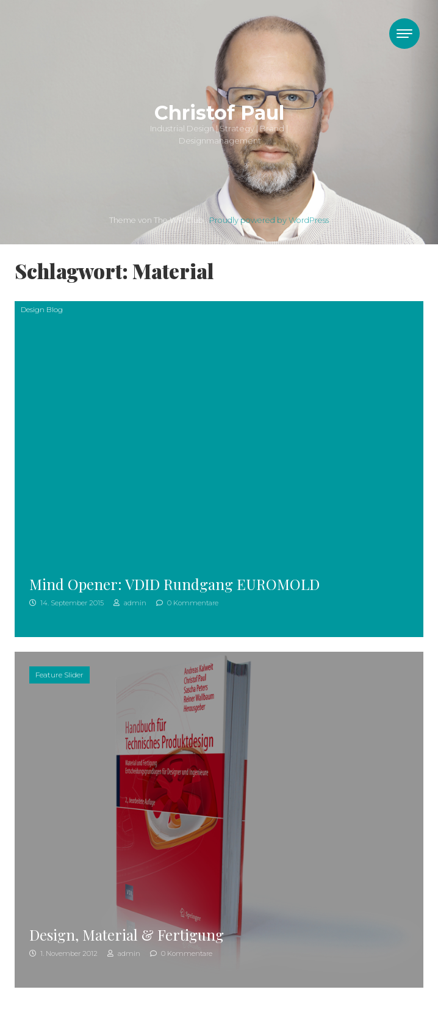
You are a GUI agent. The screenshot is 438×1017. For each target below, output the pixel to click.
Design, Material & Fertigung (126, 934)
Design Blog (42, 309)
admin (129, 603)
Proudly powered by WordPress (269, 220)
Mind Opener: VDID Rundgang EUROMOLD (174, 584)
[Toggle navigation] (404, 33)
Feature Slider (59, 674)
